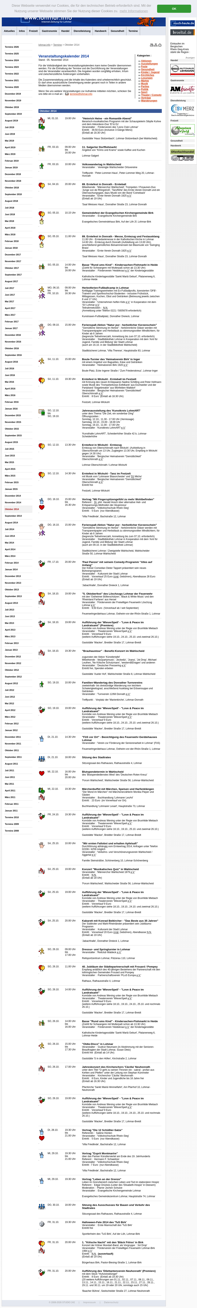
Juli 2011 (9, 770)
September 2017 (13, 274)
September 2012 (13, 676)
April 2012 (10, 710)
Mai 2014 (9, 542)
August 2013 (11, 603)
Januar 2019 (11, 167)
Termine (133, 31)
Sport (144, 92)
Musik (144, 83)
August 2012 (11, 683)
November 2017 (13, 261)
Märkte (145, 80)
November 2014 (13, 502)
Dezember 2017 (13, 254)
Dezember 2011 (13, 737)
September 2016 (13, 355)
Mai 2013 (9, 623)
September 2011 (13, 757)
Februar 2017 (12, 321)
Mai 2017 (9, 301)
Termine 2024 (12, 60)
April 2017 (10, 308)
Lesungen (147, 78)
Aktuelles (9, 31)
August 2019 (11, 120)
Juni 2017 (10, 295)
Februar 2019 (12, 161)
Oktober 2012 (12, 670)
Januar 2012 (11, 730)
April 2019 (10, 147)
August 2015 (11, 442)
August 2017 (11, 281)
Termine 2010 (12, 817)
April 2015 (10, 469)
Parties (145, 86)
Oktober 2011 (12, 750)
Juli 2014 (9, 529)
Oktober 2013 (12, 589)
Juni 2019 (10, 134)
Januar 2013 (11, 650)
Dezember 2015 (13, 415)
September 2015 (13, 435)
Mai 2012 (9, 703)
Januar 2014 (11, 569)
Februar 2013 (12, 643)
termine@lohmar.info (81, 94)
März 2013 (10, 636)
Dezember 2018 (13, 174)
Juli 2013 (9, 609)
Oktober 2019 (12, 107)
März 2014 (10, 556)
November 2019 (13, 100)
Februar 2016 (12, 402)
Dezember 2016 (13, 335)
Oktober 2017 (12, 268)
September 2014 (13, 516)
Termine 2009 (12, 824)
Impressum (89, 1302)
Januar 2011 (11, 810)
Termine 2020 (12, 87)
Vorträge (146, 97)
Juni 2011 (10, 777)
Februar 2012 (12, 723)
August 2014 (11, 522)
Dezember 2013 (13, 576)
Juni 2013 (10, 616)
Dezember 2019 (13, 94)
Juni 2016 (10, 375)
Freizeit (33, 31)
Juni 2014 (10, 536)
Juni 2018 (10, 214)
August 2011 (11, 764)
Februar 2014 (12, 563)
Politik (144, 89)
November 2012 (13, 663)
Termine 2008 (12, 831)
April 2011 (10, 790)
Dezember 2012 (13, 656)
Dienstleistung (82, 31)
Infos (22, 31)
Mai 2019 (9, 140)
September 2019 (13, 114)
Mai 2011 (9, 784)
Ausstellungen (149, 63)
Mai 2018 (9, 221)
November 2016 (13, 341)
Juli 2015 (9, 449)
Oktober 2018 (12, 187)
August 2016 (11, 362)
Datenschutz (111, 1302)
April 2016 (10, 388)
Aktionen (146, 60)
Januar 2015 (11, 489)
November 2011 (13, 743)
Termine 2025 (12, 53)
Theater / (151, 95)
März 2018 (10, 234)
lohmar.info (44, 44)
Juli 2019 (9, 127)
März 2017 (10, 315)
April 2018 (10, 228)
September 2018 (13, 194)
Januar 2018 (11, 248)
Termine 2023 (12, 67)
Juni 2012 (10, 697)
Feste (144, 66)
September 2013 (13, 596)
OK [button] (174, 8)
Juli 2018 (9, 207)
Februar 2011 (12, 804)
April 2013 (10, 630)
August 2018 (11, 201)
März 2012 (10, 717)
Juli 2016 (9, 368)
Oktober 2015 (12, 429)
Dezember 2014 (13, 496)
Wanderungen (149, 100)
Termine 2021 (12, 80)
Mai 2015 (9, 462)
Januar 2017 (11, 328)
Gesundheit (117, 31)
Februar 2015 (12, 482)
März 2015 (10, 475)
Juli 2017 (9, 288)
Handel (65, 31)
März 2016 (10, 395)
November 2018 (13, 181)
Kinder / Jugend (150, 72)
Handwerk (100, 31)
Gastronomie (49, 31)
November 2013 (13, 583)
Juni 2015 (10, 455)
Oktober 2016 (12, 348)
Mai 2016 (9, 382)
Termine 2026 (12, 47)
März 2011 (10, 797)
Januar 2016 (11, 408)
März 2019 (10, 154)
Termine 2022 (12, 73)
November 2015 (13, 422)
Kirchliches (147, 75)
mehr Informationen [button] (134, 11)
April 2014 (10, 549)
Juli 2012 (9, 690)
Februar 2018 (12, 241)
